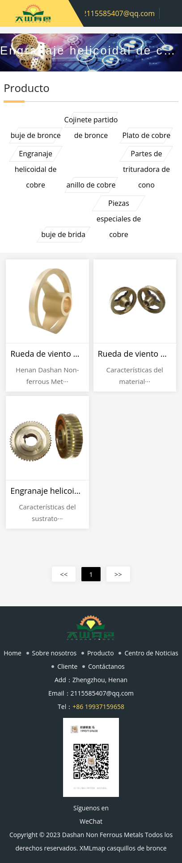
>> (118, 574)
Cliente (67, 666)
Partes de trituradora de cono (146, 155)
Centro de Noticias (151, 653)
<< (64, 574)
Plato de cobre (147, 135)
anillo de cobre (90, 185)
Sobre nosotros (54, 653)
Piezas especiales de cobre (119, 204)
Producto (100, 653)
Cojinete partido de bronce (91, 121)
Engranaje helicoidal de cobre (36, 155)
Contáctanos (106, 666)
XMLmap (92, 848)
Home (12, 653)
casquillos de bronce (137, 848)
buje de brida (63, 234)
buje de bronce (36, 135)
